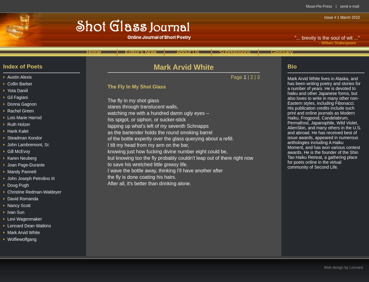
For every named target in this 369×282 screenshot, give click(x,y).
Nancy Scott (16, 205)
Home (93, 52)
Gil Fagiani (15, 96)
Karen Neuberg (20, 157)
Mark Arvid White (21, 232)
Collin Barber (17, 83)
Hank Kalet (15, 130)
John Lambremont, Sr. (26, 144)
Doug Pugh (16, 184)
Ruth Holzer (16, 123)
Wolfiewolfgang (20, 238)
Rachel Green (18, 110)
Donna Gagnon (20, 103)
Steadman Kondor (22, 137)
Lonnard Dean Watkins (27, 225)
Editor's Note (141, 52)
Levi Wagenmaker (22, 218)
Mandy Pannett (19, 171)
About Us (188, 52)
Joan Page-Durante (24, 164)
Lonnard (356, 267)
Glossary (282, 52)
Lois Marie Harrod (22, 117)
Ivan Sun (13, 211)
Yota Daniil (15, 90)
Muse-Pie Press (319, 6)
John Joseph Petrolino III (29, 177)
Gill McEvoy (16, 150)
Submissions (235, 52)
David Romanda (20, 198)
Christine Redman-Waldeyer (32, 191)
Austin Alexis (17, 76)
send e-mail (349, 6)
